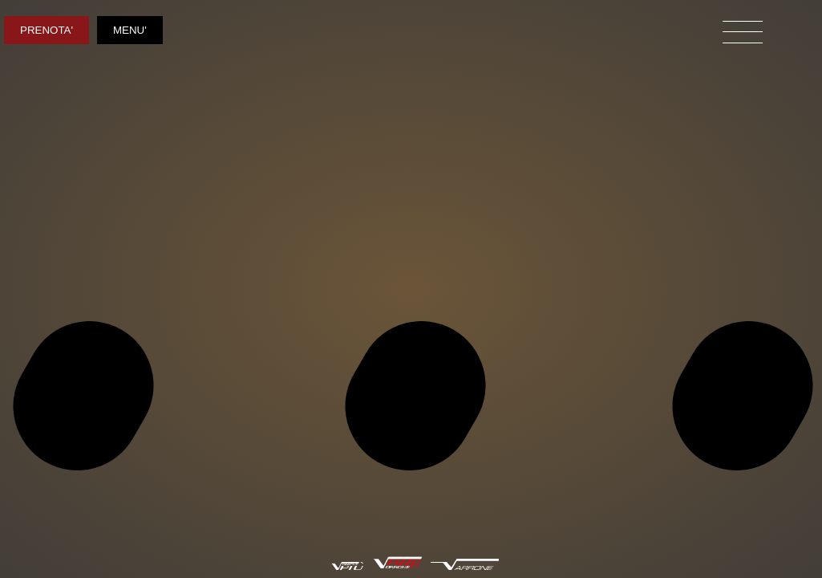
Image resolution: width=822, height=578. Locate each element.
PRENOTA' (46, 30)
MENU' (130, 30)
